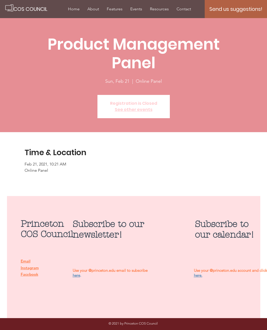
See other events (133, 110)
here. (198, 275)
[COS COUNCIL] (30, 9)
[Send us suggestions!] (236, 9)
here (76, 275)
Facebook (29, 274)
